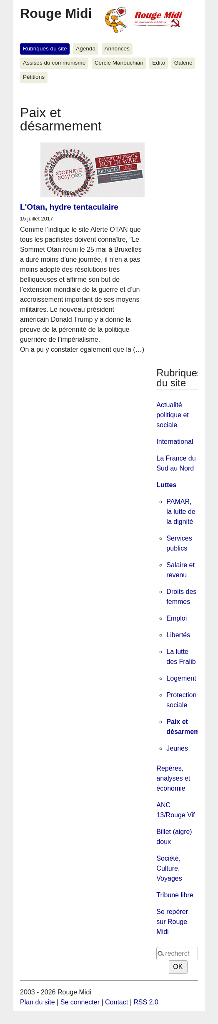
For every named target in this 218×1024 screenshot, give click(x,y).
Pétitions (34, 77)
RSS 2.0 (145, 1002)
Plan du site (37, 1002)
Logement (181, 678)
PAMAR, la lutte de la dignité (180, 511)
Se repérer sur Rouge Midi (172, 921)
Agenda (85, 48)
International (174, 441)
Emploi (176, 618)
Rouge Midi (56, 13)
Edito (158, 63)
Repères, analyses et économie (173, 778)
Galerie (183, 63)
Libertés (178, 634)
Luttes (166, 484)
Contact (116, 1002)
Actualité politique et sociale (172, 414)
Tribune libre (174, 895)
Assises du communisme (54, 63)
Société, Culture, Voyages (169, 868)
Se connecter (80, 1002)
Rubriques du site (45, 48)
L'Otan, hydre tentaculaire (69, 207)
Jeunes (177, 748)
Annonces (116, 48)
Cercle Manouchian (119, 63)
